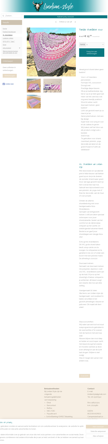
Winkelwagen (9, 76)
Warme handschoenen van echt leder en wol (10, 52)
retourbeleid (11, 48)
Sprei (4, 45)
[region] (40, 434)
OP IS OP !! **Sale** (9, 41)
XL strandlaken (8, 35)
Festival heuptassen (9, 32)
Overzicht (84, 376)
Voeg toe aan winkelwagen (91, 53)
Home (5, 28)
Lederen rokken (8, 38)
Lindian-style (8, 84)
